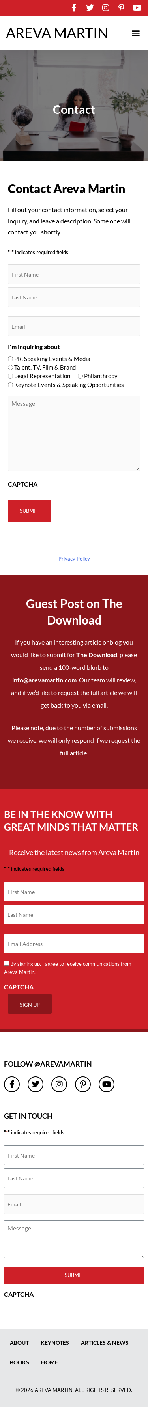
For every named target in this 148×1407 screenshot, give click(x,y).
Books (19, 1362)
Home (49, 1362)
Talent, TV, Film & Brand (45, 367)
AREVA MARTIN (57, 32)
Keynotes (55, 1342)
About (19, 1342)
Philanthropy (101, 375)
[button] (135, 32)
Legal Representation (42, 375)
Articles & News (105, 1342)
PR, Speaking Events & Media (52, 358)
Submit (74, 1275)
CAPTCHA (22, 484)
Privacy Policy (74, 559)
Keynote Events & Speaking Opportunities (69, 384)
